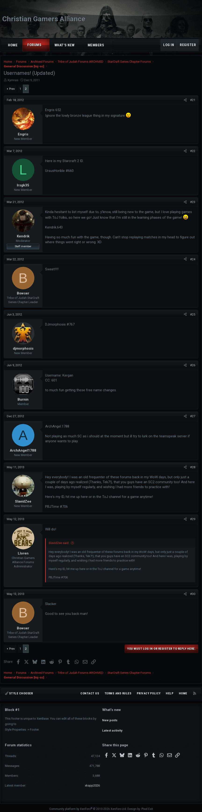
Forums (34, 45)
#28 (192, 467)
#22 (192, 151)
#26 (192, 365)
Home (13, 45)
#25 (192, 314)
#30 (192, 594)
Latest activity (112, 726)
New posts (109, 718)
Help (169, 693)
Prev (12, 89)
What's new (64, 45)
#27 (192, 416)
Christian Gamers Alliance (43, 19)
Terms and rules (118, 693)
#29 (192, 519)
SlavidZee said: (59, 543)
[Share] (185, 100)
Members (96, 45)
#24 (192, 259)
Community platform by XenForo (88, 806)
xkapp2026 (92, 783)
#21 (192, 100)
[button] (45, 45)
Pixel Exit (147, 806)
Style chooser (19, 693)
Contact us (89, 693)
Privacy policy (149, 693)
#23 (192, 202)
